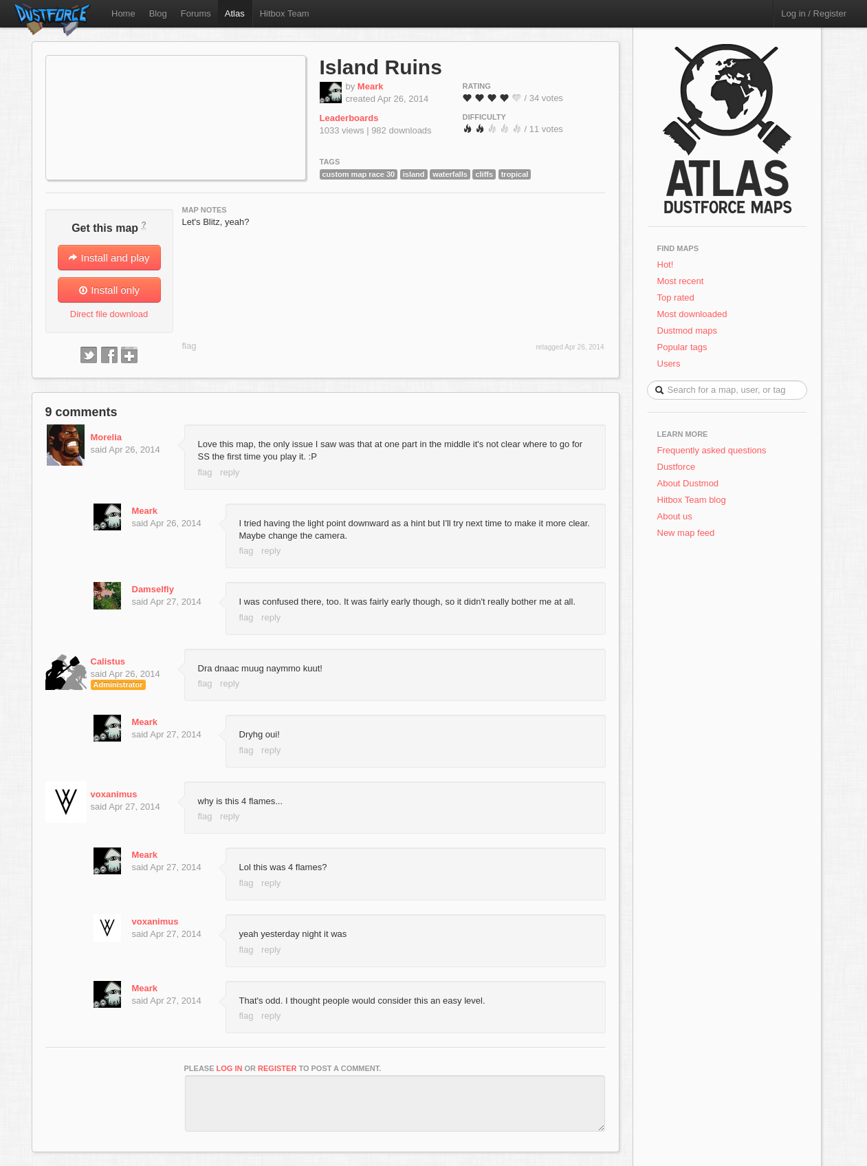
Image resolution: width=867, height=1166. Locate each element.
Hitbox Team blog (691, 500)
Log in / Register (813, 13)
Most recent (680, 281)
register (277, 1068)
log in (230, 1068)
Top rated (675, 297)
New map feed (688, 533)
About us (674, 516)
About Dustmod (688, 483)
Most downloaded (692, 314)
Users (669, 363)
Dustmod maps (687, 330)
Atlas (235, 13)
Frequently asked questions (712, 450)
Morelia (106, 437)
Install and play (108, 257)
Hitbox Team (284, 13)
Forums (196, 13)
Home (123, 13)
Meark (371, 86)
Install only (109, 290)
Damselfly (153, 589)
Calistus (108, 661)
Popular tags (682, 347)
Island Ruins (381, 67)
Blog (158, 13)
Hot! (665, 264)
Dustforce (676, 467)
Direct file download (109, 314)
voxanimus (114, 794)
